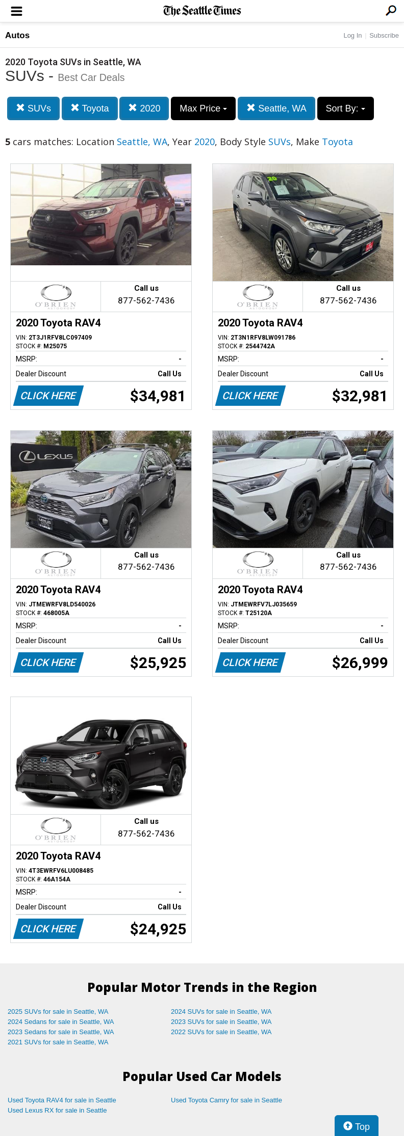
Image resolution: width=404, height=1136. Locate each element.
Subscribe (384, 35)
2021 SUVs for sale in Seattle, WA (58, 1042)
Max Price (203, 108)
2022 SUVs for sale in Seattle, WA (221, 1032)
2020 (144, 108)
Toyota (89, 108)
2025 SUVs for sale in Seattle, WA (58, 1011)
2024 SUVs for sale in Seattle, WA (221, 1011)
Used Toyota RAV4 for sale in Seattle (62, 1100)
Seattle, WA (276, 108)
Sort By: (345, 108)
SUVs (33, 108)
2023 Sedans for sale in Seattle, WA (61, 1032)
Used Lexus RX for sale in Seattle (57, 1110)
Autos (17, 35)
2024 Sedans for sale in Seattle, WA (61, 1022)
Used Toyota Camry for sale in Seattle (226, 1100)
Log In (352, 35)
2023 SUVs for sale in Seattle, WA (221, 1022)
